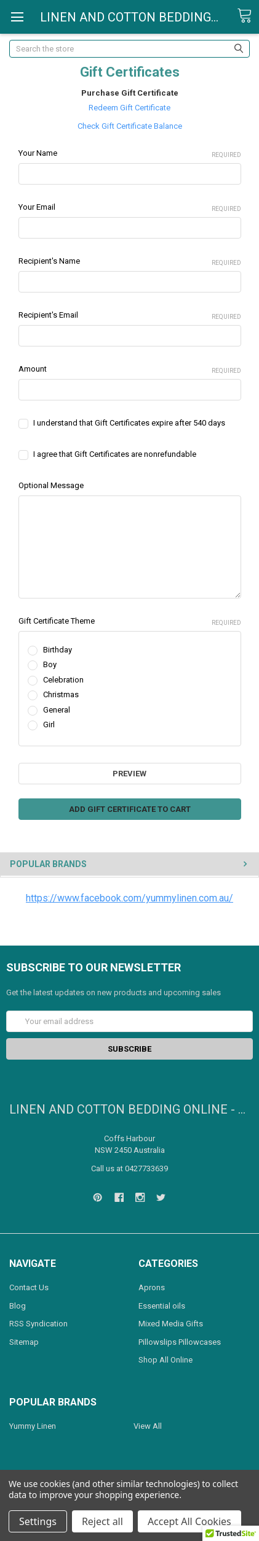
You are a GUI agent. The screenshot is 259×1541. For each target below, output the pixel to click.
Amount (129, 369)
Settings (38, 1521)
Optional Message (51, 485)
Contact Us (29, 1287)
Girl (49, 724)
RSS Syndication (38, 1323)
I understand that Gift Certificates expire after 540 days (129, 422)
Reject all (102, 1521)
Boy (50, 664)
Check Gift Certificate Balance (130, 126)
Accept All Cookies (189, 1521)
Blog (17, 1305)
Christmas (61, 694)
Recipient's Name (129, 261)
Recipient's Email (129, 315)
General (56, 709)
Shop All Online (165, 1359)
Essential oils (161, 1305)
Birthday (57, 649)
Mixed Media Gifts (170, 1323)
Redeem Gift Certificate (129, 107)
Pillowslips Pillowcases (179, 1342)
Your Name (129, 153)
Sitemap (24, 1342)
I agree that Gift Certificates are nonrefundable (114, 454)
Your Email (129, 207)
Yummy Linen (32, 1426)
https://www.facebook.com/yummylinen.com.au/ (129, 898)
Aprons (151, 1287)
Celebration (63, 679)
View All (147, 1426)
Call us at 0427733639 (129, 1168)
